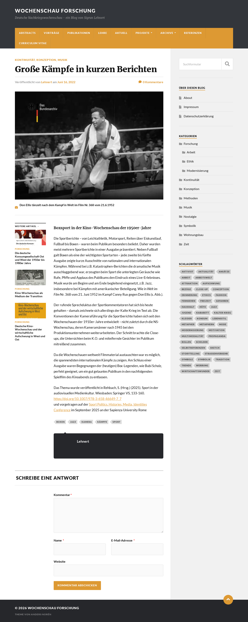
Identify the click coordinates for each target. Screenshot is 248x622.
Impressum (191, 107)
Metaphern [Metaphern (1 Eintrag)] (207, 324)
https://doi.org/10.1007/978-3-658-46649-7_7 (87, 399)
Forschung (191, 143)
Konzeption (46, 59)
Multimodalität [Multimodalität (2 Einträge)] (193, 336)
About (188, 97)
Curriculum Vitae (33, 43)
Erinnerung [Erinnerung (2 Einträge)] (189, 295)
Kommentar (63, 494)
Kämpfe (102, 422)
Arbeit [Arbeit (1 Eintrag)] (186, 277)
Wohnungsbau (193, 235)
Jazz (73, 422)
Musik (62, 59)
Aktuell (121, 33)
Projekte (143, 33)
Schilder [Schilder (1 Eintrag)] (202, 342)
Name (59, 540)
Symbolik (190, 225)
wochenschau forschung (55, 11)
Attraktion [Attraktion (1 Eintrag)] (190, 283)
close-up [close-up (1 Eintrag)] (202, 289)
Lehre (102, 33)
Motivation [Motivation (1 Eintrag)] (217, 330)
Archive (166, 33)
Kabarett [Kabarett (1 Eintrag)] (202, 312)
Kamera (87, 422)
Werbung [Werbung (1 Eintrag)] (202, 365)
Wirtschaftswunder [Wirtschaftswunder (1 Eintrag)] (196, 371)
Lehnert (46, 82)
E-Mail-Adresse (123, 540)
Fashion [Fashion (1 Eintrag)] (221, 295)
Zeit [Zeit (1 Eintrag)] (217, 371)
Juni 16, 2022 (66, 82)
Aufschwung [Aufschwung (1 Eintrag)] (211, 283)
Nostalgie (190, 216)
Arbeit (191, 152)
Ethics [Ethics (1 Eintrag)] (206, 295)
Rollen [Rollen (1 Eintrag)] (186, 342)
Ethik (190, 161)
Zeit (186, 244)
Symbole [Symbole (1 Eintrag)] (187, 359)
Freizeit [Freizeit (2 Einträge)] (205, 301)
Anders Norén (41, 614)
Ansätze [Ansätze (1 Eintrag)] (224, 271)
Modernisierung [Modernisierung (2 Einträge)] (193, 330)
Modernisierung (197, 170)
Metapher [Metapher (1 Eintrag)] (188, 324)
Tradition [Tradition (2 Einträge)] (222, 359)
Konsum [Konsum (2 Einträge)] (202, 318)
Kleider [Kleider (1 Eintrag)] (187, 318)
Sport (117, 422)
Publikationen (78, 33)
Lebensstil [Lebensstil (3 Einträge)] (219, 318)
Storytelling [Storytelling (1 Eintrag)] (191, 353)
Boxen (60, 422)
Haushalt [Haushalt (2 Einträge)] (188, 307)
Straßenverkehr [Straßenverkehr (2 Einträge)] (216, 353)
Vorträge (51, 33)
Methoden (191, 198)
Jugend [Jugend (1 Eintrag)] (186, 312)
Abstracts (27, 33)
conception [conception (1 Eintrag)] (221, 289)
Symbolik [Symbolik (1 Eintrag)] (204, 359)
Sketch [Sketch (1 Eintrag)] (215, 347)
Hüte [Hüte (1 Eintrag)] (203, 307)
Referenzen (193, 33)
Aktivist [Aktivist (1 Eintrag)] (187, 271)
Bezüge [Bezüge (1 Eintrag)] (186, 289)
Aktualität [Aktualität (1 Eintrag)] (206, 271)
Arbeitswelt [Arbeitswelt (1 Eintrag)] (203, 277)
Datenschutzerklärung (199, 116)
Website (59, 561)
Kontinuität (25, 59)
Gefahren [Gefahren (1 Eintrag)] (222, 301)
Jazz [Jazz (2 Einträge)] (214, 307)
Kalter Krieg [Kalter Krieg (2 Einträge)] (222, 312)
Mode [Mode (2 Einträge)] (222, 324)
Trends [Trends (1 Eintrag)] (186, 365)
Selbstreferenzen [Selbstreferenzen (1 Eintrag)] (193, 347)
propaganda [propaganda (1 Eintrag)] (217, 336)
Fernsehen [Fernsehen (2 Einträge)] (188, 301)
